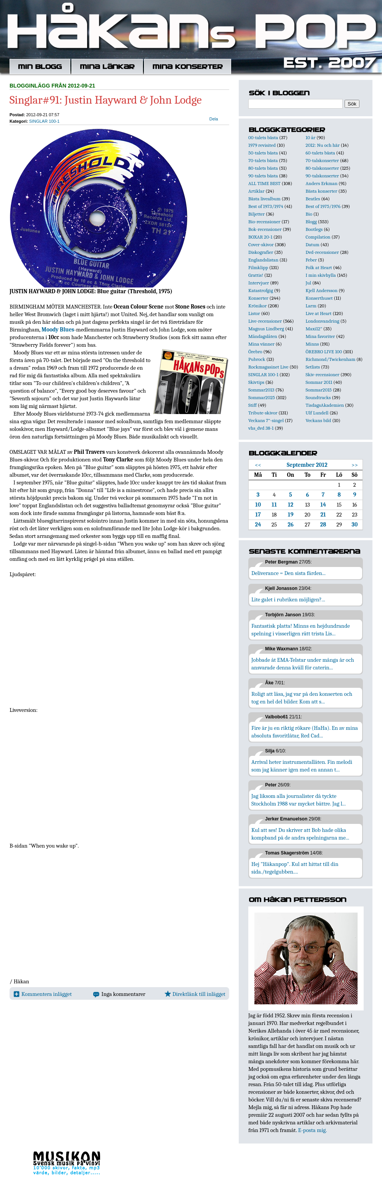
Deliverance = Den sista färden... (288, 573)
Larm (311, 306)
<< (258, 464)
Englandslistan (263, 260)
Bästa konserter (321, 191)
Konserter (258, 298)
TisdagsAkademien (325, 405)
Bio (309, 214)
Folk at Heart (319, 267)
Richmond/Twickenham (330, 359)
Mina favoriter (320, 336)
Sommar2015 (319, 390)
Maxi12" (314, 328)
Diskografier (260, 252)
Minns (312, 344)
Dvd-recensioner (322, 252)
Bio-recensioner (264, 221)
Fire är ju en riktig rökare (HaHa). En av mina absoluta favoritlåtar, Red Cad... (304, 731)
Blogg (311, 221)
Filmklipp (258, 267)
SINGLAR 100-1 (44, 121)
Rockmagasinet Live (268, 367)
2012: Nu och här (323, 145)
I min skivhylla (321, 275)
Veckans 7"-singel (266, 420)
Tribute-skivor (262, 413)
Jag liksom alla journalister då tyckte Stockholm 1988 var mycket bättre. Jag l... (298, 800)
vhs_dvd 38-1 (261, 428)
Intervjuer (258, 283)
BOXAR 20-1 (260, 237)
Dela (213, 119)
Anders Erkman (321, 183)
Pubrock (256, 359)
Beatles (313, 198)
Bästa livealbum (264, 198)
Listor (254, 313)
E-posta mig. (312, 1130)
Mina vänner (261, 344)
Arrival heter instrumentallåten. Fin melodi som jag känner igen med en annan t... (301, 766)
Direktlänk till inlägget (195, 994)
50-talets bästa (263, 153)
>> (354, 464)
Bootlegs (314, 229)
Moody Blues (58, 329)
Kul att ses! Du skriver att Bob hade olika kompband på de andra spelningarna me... (300, 834)
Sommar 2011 (319, 382)
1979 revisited (262, 145)
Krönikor (257, 306)
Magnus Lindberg (266, 328)
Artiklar (256, 191)
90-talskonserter (322, 176)
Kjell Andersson (322, 290)
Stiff (252, 405)
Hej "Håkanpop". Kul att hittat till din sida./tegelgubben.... (294, 868)
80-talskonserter (322, 168)
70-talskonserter (322, 160)
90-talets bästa (263, 176)
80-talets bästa (263, 168)
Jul (308, 283)
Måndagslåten (262, 336)
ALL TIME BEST (264, 183)
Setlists (313, 367)
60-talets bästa (320, 153)
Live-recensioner (265, 321)
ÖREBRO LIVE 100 (324, 351)
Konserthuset (319, 298)
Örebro (255, 351)
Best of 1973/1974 (265, 206)
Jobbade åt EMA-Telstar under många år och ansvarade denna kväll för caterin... (302, 663)
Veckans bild (318, 420)
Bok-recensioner (265, 229)
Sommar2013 (261, 390)
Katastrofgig (260, 290)
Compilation (318, 237)
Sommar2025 (261, 397)
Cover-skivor (261, 244)
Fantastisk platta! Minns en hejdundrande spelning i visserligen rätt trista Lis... (300, 629)
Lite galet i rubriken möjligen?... (288, 599)
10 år (311, 137)
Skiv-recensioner (322, 374)
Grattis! (255, 275)
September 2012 (307, 464)
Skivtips (256, 382)
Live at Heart (319, 313)
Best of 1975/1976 (323, 206)
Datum (312, 244)
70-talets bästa (263, 160)
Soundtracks (318, 397)
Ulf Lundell (317, 413)
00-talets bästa (263, 137)
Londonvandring (322, 321)
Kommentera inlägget (42, 994)
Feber (311, 260)
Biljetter (256, 214)
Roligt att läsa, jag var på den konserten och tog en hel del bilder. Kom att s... (301, 697)
